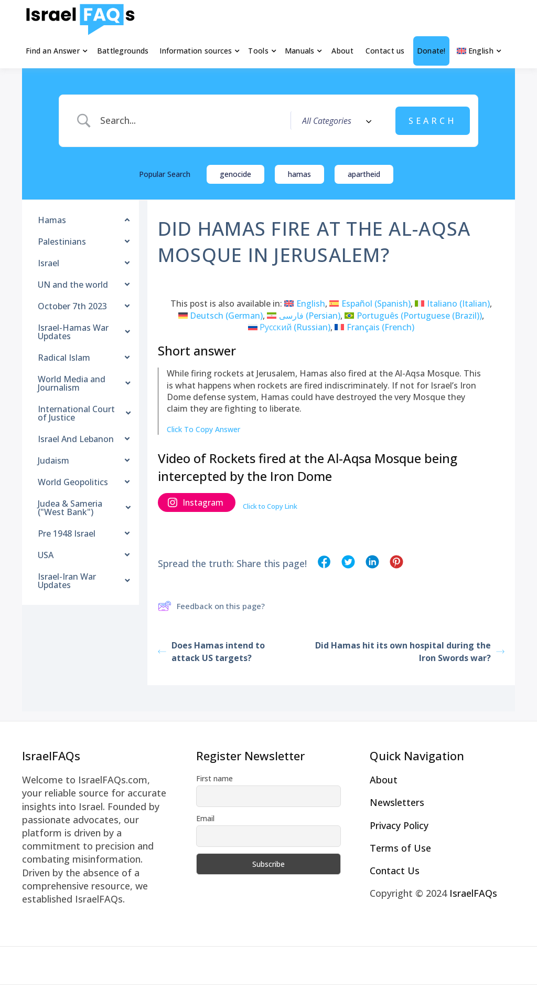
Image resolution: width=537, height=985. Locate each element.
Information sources (195, 51)
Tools (258, 51)
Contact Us (395, 870)
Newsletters (397, 802)
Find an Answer (53, 51)
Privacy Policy (399, 825)
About (342, 51)
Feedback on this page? (211, 606)
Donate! (431, 51)
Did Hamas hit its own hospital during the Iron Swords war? (409, 652)
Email (205, 818)
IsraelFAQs (473, 893)
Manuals (300, 51)
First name (214, 778)
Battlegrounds (123, 51)
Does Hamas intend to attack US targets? (211, 652)
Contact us (385, 51)
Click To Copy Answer (203, 429)
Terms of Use (400, 848)
